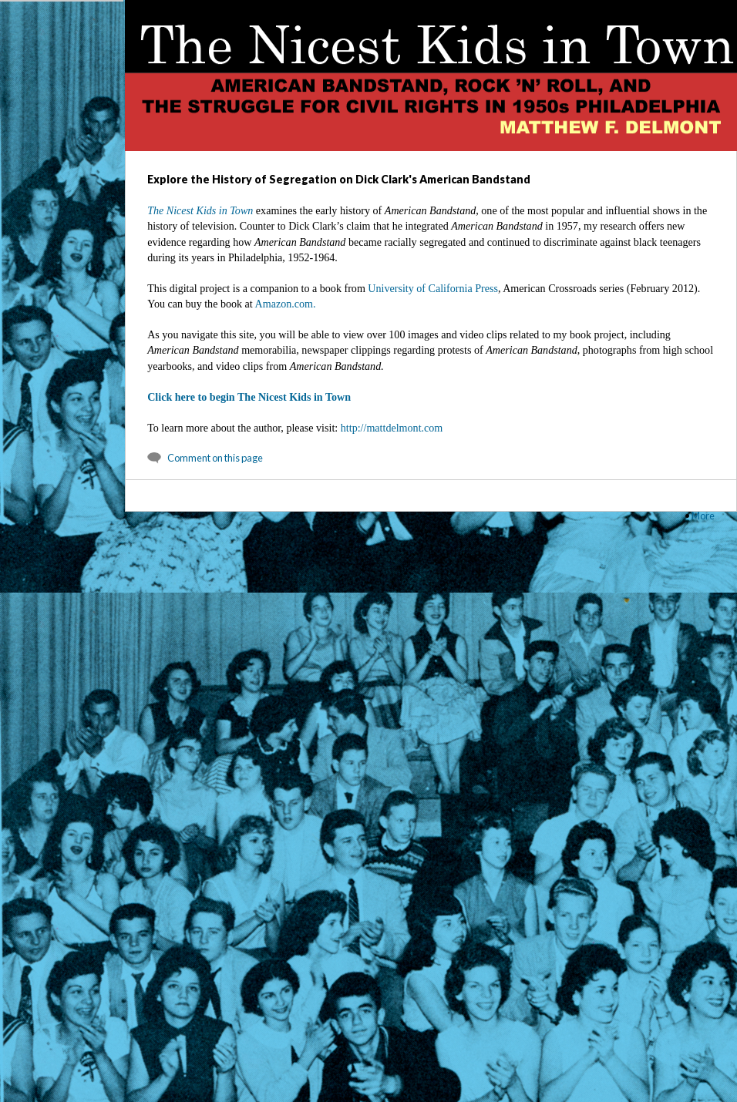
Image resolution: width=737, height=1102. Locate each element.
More (703, 515)
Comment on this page (215, 458)
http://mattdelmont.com (392, 428)
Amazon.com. (285, 303)
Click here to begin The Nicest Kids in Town (249, 397)
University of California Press (433, 288)
